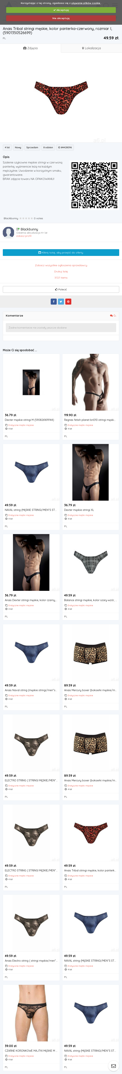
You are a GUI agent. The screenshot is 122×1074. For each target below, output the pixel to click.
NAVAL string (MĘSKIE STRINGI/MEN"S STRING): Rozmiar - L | (91, 1050)
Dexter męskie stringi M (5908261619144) (29, 420)
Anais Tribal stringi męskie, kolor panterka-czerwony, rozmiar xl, (91, 870)
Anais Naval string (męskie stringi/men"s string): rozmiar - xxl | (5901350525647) (32, 690)
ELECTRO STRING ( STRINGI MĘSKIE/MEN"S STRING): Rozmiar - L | (32, 870)
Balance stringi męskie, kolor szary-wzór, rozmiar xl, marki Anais (91, 600)
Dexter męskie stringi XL (79, 510)
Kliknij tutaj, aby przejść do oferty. (61, 252)
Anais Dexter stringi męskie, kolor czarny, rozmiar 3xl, (32, 600)
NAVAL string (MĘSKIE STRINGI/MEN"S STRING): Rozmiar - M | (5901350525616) (32, 510)
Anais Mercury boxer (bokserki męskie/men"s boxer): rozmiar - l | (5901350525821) (91, 690)
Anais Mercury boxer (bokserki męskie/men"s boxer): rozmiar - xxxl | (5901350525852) (91, 780)
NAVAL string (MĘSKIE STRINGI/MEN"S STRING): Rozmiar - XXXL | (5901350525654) (91, 960)
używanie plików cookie (86, 2)
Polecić (61, 289)
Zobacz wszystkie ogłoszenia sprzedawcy (61, 265)
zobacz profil (23, 235)
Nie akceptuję (61, 18)
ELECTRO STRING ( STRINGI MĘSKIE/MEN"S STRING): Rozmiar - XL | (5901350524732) (32, 780)
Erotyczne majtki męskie (21, 425)
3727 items (61, 277)
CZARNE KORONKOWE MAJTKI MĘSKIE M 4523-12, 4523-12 (32, 1050)
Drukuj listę (61, 271)
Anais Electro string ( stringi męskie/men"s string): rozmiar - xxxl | (32, 960)
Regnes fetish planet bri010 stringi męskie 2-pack (91, 420)
